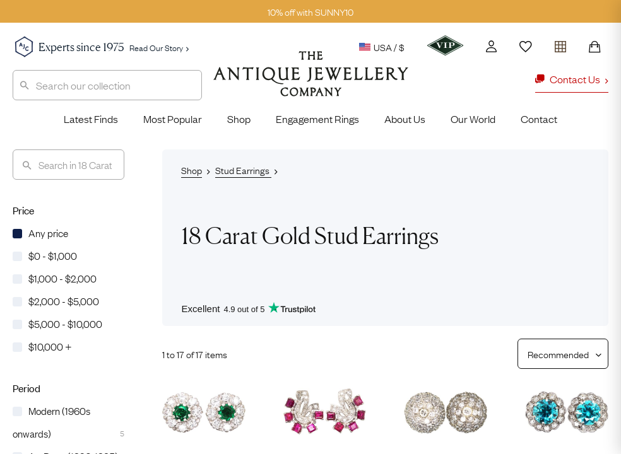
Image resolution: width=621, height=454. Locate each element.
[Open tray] (560, 43)
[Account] (491, 46)
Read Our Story (159, 47)
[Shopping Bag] (594, 46)
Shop (239, 118)
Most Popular (172, 118)
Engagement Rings (317, 118)
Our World (473, 118)
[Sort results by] (558, 353)
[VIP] (445, 45)
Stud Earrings (243, 170)
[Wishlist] (525, 46)
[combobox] (107, 85)
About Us (404, 118)
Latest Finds (91, 118)
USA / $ (382, 47)
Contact (539, 118)
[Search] (68, 164)
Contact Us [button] (571, 79)
